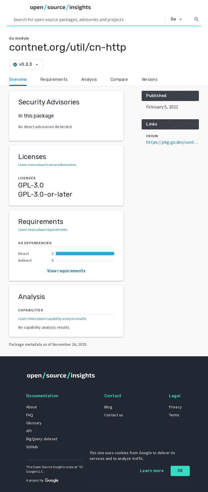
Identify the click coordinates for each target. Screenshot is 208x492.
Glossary (34, 422)
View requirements (66, 271)
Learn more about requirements (42, 229)
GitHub (32, 446)
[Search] (196, 19)
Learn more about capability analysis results (52, 318)
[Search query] (89, 19)
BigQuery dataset (41, 438)
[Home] (60, 7)
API (29, 430)
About (31, 406)
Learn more (152, 470)
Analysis (89, 79)
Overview (18, 79)
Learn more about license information (47, 164)
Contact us (113, 414)
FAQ (29, 414)
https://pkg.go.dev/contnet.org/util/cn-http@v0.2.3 (172, 142)
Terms (174, 414)
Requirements (54, 79)
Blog (108, 406)
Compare (119, 79)
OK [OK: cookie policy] (180, 470)
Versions (150, 79)
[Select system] (178, 19)
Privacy (175, 406)
